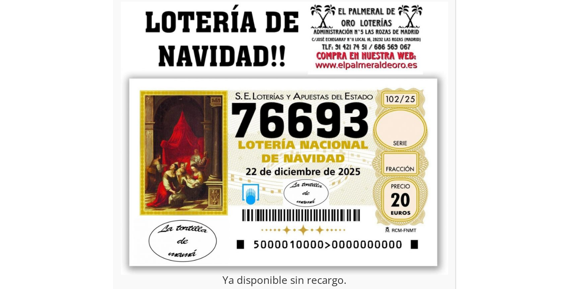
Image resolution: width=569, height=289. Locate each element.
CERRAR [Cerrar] (443, 49)
